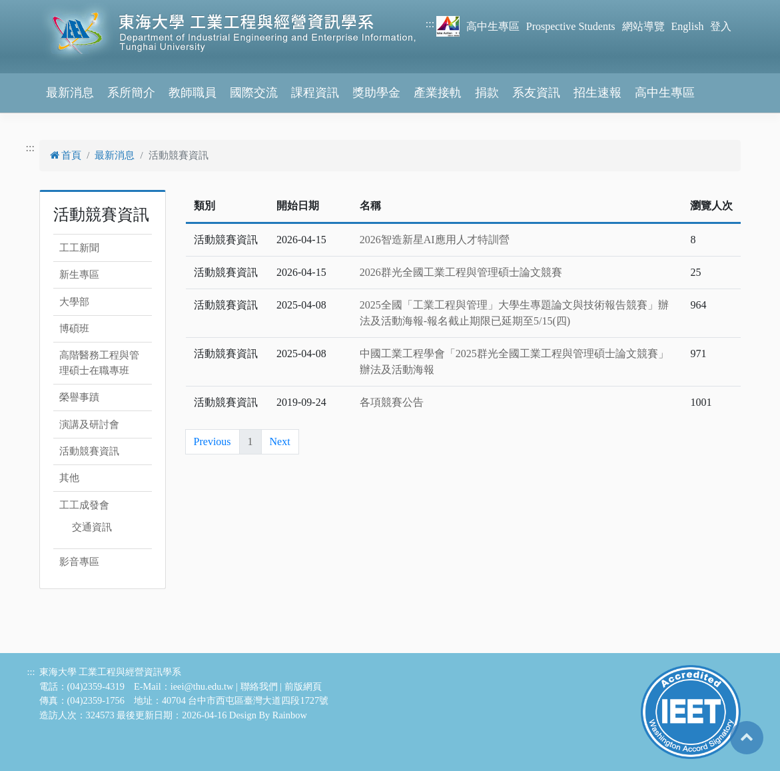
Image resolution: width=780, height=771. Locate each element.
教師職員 (192, 92)
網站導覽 (643, 26)
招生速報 (597, 92)
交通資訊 (92, 527)
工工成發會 (84, 505)
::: (430, 23)
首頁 (66, 155)
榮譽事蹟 (79, 397)
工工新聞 (79, 248)
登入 (720, 26)
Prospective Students (570, 26)
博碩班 (74, 328)
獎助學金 (376, 92)
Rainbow (289, 715)
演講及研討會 (89, 424)
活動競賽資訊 (89, 451)
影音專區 (79, 561)
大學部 (74, 302)
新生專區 (79, 274)
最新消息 (70, 92)
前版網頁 (303, 686)
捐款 (487, 92)
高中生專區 (493, 26)
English (687, 26)
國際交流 (254, 92)
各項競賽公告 (392, 402)
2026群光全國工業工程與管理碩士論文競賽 (461, 272)
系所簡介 (131, 92)
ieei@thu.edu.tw (202, 686)
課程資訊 (315, 92)
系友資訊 (536, 92)
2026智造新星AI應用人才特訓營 (435, 239)
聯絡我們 (259, 686)
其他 (69, 477)
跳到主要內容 (32, 7)
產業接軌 (438, 92)
